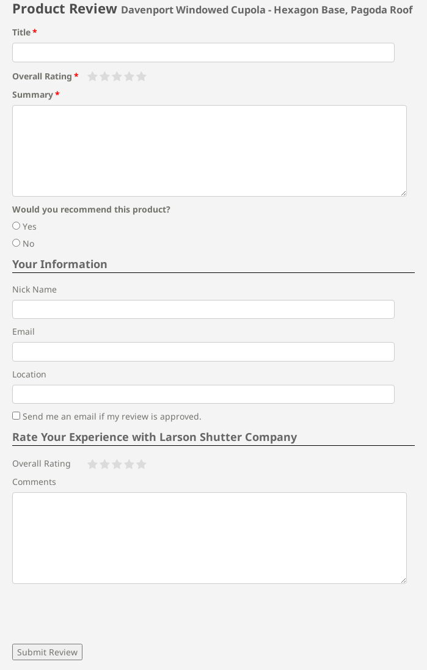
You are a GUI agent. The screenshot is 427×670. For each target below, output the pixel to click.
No (23, 243)
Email (23, 331)
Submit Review (47, 652)
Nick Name (34, 289)
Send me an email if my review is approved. (107, 416)
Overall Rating (42, 76)
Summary (32, 94)
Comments (34, 481)
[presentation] (105, 614)
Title (21, 32)
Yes (24, 226)
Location (29, 374)
